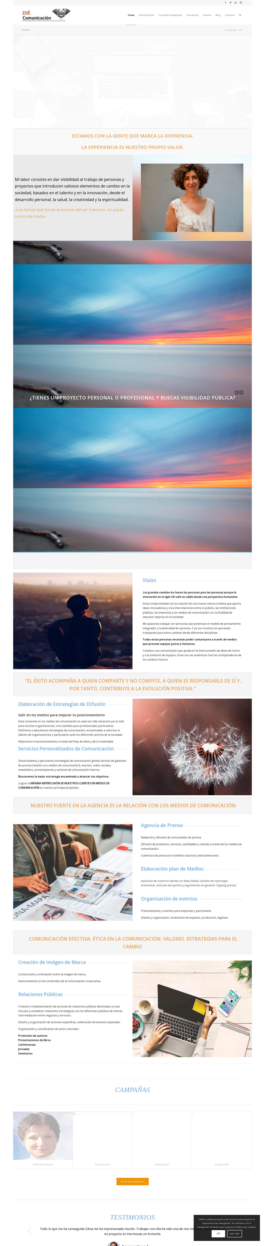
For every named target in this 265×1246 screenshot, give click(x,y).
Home (25, 30)
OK (218, 1233)
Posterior (241, 393)
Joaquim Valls (222, 1152)
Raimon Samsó (102, 1152)
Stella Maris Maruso (43, 1152)
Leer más (234, 1233)
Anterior (237, 393)
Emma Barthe (162, 1152)
